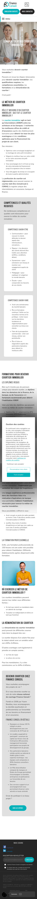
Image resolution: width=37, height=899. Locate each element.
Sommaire (14, 894)
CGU (26, 890)
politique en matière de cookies (16, 459)
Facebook (8, 847)
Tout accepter (18, 475)
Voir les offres (18, 808)
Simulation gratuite (11, 11)
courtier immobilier (12, 120)
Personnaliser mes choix (18, 469)
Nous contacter (27, 11)
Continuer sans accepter (15, 464)
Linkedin (8, 850)
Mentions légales (15, 890)
